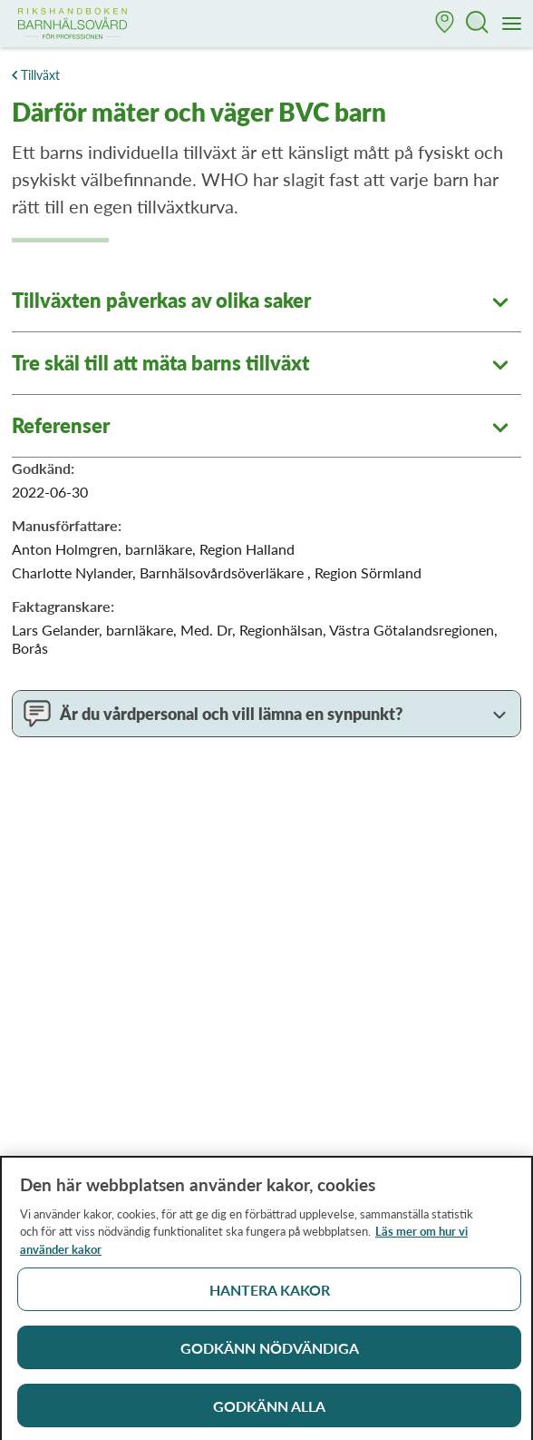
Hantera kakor (269, 1296)
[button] (445, 24)
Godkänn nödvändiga (269, 1354)
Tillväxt (40, 75)
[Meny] (512, 24)
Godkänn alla (269, 1412)
